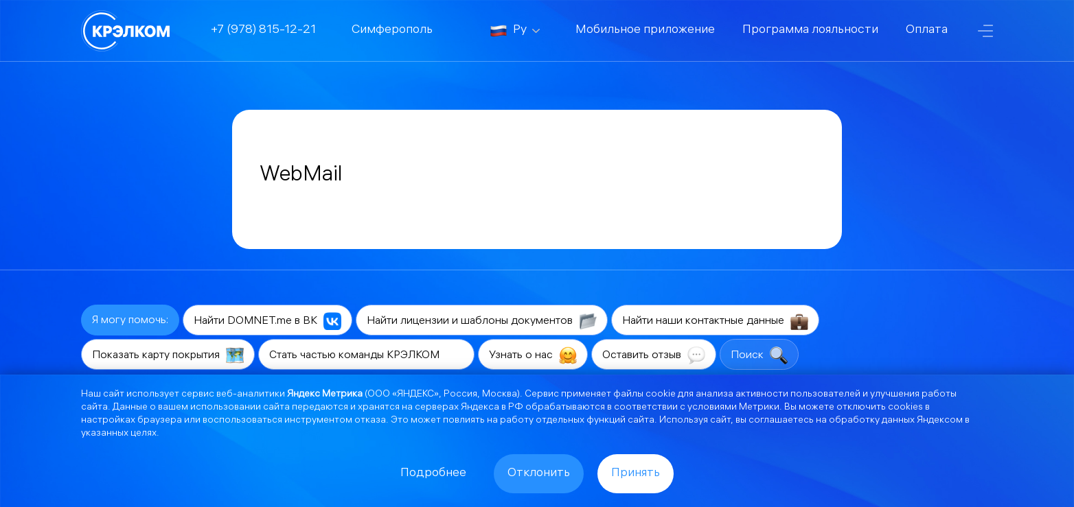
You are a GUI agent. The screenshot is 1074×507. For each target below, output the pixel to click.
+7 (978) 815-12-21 (263, 30)
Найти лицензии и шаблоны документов (482, 321)
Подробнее (433, 473)
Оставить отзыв (653, 355)
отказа (370, 421)
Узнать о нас (533, 355)
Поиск (759, 355)
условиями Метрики (733, 408)
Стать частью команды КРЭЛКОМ (366, 355)
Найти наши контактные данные (715, 321)
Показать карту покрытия (168, 355)
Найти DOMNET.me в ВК (267, 321)
